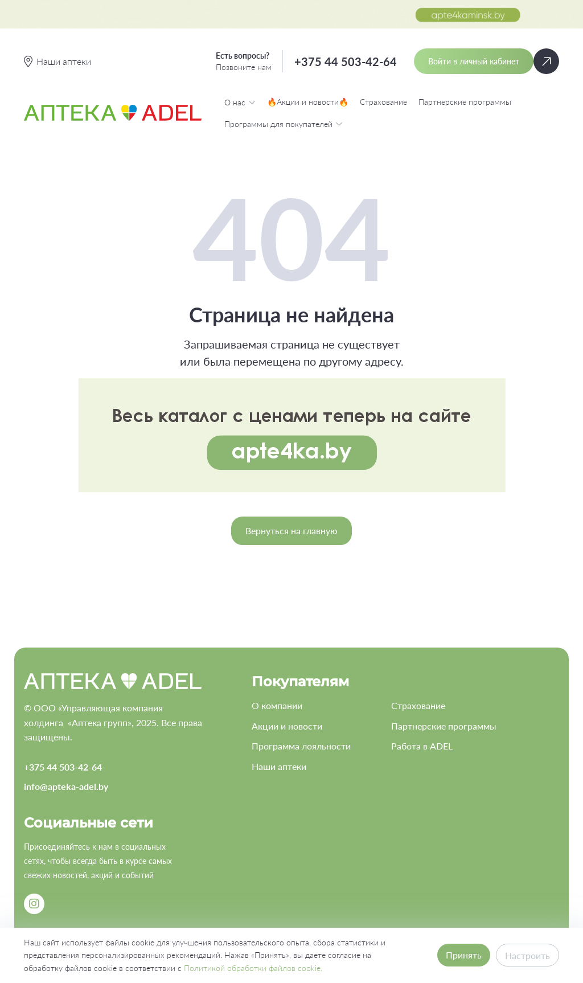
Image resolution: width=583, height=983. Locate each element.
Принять (464, 954)
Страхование (383, 102)
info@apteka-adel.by (66, 786)
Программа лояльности (301, 745)
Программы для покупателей (283, 123)
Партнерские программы (464, 102)
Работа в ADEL (422, 745)
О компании (277, 705)
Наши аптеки (279, 766)
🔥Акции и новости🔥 (307, 102)
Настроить (527, 955)
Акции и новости (287, 725)
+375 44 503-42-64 (345, 61)
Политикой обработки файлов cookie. (253, 968)
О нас (240, 102)
